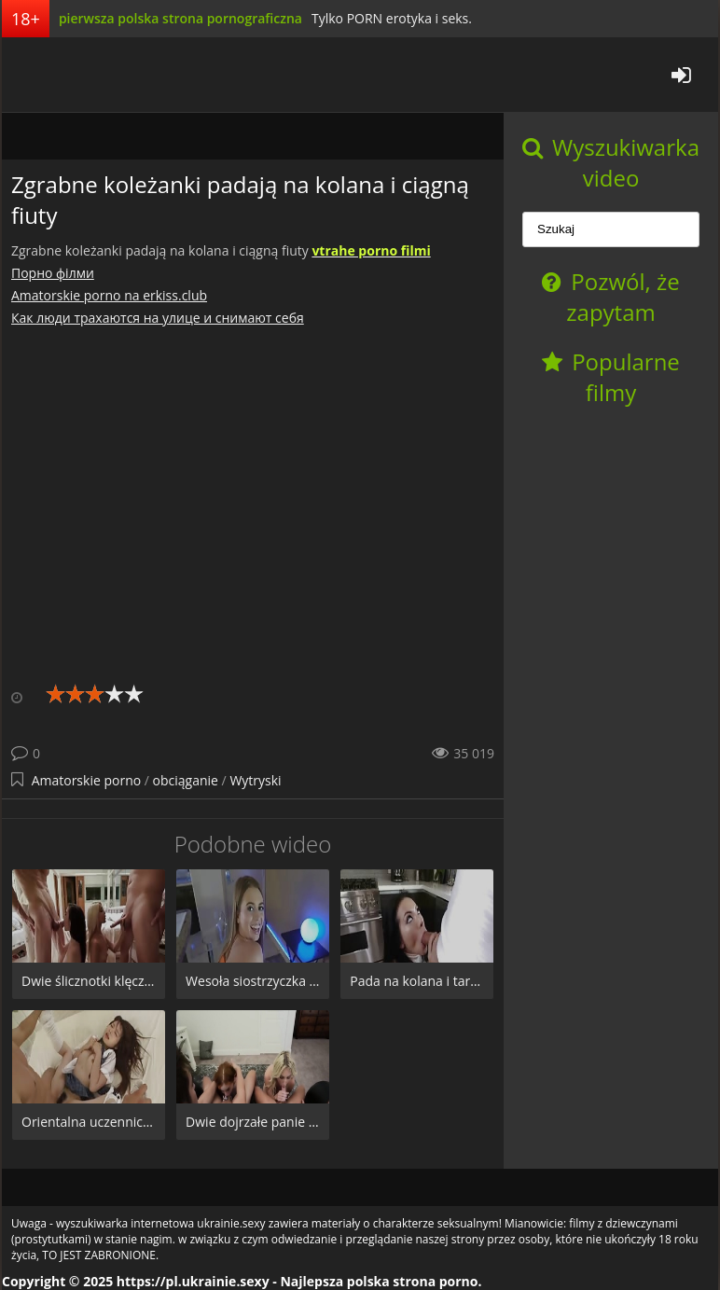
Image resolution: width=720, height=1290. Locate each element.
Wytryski (255, 780)
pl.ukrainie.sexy (72, 74)
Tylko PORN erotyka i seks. (392, 18)
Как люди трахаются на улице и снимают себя (157, 317)
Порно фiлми (52, 273)
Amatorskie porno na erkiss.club (109, 295)
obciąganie (185, 780)
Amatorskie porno (87, 780)
